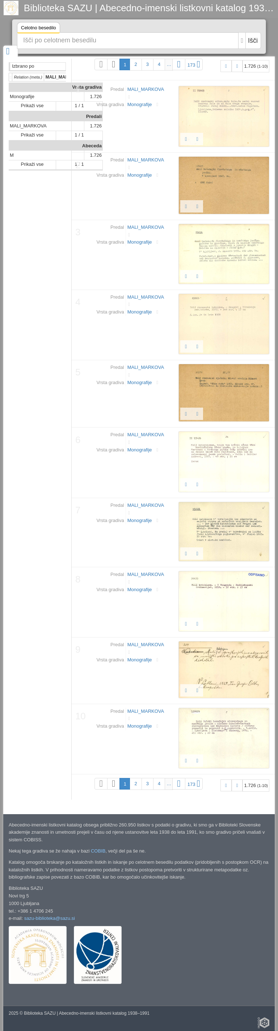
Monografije (22, 96)
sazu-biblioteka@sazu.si (49, 918)
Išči (253, 40)
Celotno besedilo (38, 29)
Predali (94, 116)
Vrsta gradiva (87, 87)
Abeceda (92, 145)
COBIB (98, 851)
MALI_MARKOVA (28, 126)
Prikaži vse (32, 105)
